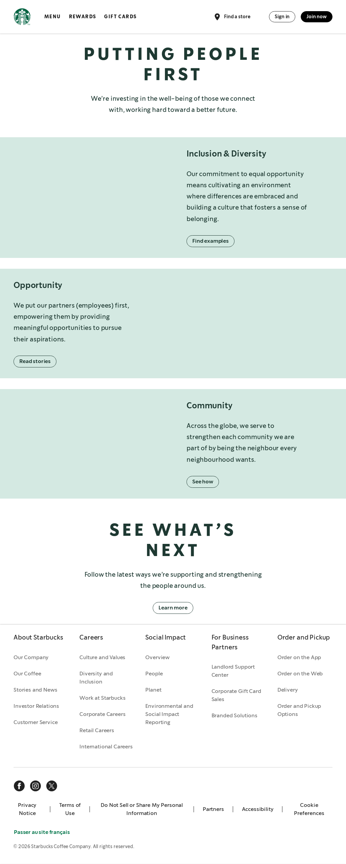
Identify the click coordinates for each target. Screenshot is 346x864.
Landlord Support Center (233, 671)
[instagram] (35, 786)
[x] (51, 786)
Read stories (35, 361)
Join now (316, 17)
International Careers (106, 746)
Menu (52, 17)
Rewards (82, 17)
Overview (157, 657)
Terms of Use (70, 809)
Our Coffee (27, 673)
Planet (153, 690)
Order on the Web (300, 673)
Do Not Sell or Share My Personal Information (142, 809)
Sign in (282, 17)
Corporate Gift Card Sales (236, 695)
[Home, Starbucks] (22, 18)
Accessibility (258, 809)
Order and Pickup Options (299, 710)
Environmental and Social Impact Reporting (169, 714)
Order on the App (299, 657)
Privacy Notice (27, 809)
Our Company (31, 657)
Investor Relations (36, 706)
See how (203, 481)
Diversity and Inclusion (96, 678)
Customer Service (35, 722)
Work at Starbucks (102, 698)
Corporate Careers (102, 714)
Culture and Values (102, 657)
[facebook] (19, 786)
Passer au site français (42, 832)
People (154, 673)
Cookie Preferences (309, 809)
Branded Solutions (234, 715)
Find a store (231, 16)
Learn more (173, 608)
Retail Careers (96, 730)
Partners (213, 809)
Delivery (287, 690)
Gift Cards (120, 17)
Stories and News (35, 690)
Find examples (210, 241)
